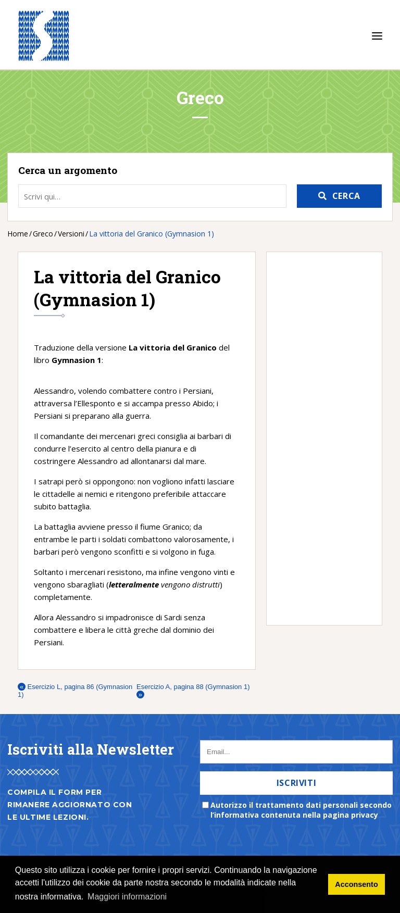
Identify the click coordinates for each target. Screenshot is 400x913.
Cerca (346, 196)
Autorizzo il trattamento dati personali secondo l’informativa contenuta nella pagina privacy (301, 810)
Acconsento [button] (356, 884)
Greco (43, 234)
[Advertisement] (319, 438)
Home (17, 234)
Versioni (71, 234)
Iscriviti (297, 783)
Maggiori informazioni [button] (127, 896)
